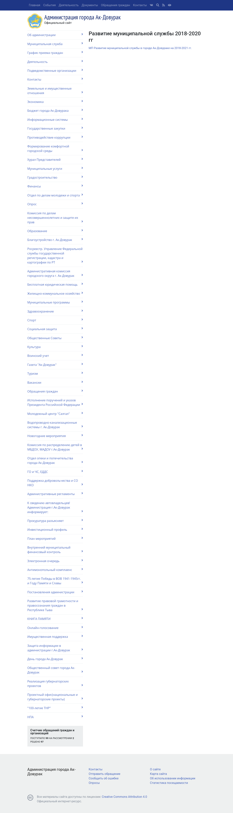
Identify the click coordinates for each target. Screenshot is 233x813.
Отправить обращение (104, 774)
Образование (55, 231)
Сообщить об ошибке (103, 778)
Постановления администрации (55, 592)
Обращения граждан (115, 5)
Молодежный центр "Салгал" (55, 413)
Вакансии (55, 382)
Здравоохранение (55, 311)
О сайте (155, 769)
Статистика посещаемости (169, 783)
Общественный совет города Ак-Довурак (55, 670)
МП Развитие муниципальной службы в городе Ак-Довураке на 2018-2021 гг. (140, 48)
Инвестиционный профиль (55, 529)
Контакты (140, 5)
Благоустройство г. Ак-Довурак (55, 240)
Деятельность (69, 5)
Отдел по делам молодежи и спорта (55, 195)
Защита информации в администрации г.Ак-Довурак (55, 648)
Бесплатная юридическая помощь (55, 284)
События (49, 5)
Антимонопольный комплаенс (55, 570)
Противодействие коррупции (55, 137)
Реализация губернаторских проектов (55, 683)
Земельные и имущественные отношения (55, 90)
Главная (34, 5)
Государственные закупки (55, 128)
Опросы (94, 783)
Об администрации (55, 35)
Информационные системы (55, 119)
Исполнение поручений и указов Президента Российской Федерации (55, 402)
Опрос (55, 204)
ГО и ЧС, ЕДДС (55, 472)
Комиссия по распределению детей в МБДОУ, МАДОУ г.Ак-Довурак (55, 447)
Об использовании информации (172, 778)
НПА (55, 717)
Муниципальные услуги (55, 168)
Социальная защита (55, 329)
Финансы (55, 186)
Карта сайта (158, 774)
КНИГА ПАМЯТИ (55, 619)
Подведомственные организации (55, 70)
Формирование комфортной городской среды (55, 148)
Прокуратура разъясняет (55, 521)
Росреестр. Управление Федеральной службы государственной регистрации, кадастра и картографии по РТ (55, 255)
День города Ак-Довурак (55, 659)
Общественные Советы (55, 338)
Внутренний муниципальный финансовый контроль (55, 549)
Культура (55, 347)
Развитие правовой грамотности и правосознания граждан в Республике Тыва (55, 605)
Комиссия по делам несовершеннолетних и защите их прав (55, 217)
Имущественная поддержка (55, 636)
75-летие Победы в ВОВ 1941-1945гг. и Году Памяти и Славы (55, 581)
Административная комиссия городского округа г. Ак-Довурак (55, 273)
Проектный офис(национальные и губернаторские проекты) (55, 697)
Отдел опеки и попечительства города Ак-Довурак (55, 460)
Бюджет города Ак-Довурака (55, 110)
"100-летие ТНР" (55, 708)
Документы (90, 5)
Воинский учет (55, 355)
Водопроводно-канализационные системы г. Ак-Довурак (55, 424)
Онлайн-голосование (55, 628)
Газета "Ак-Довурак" (55, 364)
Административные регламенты (55, 494)
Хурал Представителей (55, 159)
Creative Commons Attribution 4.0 (124, 797)
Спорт (55, 320)
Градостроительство (55, 177)
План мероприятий (55, 538)
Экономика (55, 102)
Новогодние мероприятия (55, 436)
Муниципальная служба (55, 44)
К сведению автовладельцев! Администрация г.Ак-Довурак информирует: (55, 507)
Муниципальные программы (55, 302)
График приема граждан (55, 53)
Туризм (55, 373)
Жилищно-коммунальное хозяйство (55, 293)
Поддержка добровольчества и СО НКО (55, 483)
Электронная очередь (55, 561)
